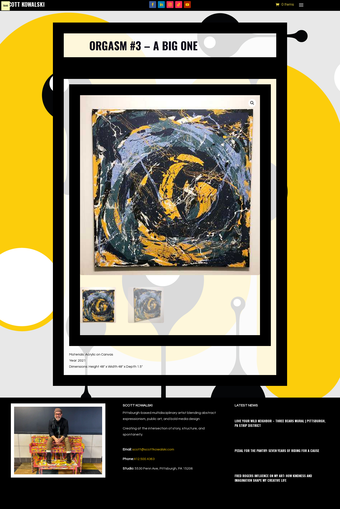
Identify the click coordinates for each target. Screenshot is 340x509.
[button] (252, 103)
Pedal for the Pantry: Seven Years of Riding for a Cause (277, 450)
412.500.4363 (144, 459)
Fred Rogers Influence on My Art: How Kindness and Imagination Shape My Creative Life (273, 478)
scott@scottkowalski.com (153, 449)
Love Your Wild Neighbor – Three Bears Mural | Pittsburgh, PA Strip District (280, 423)
